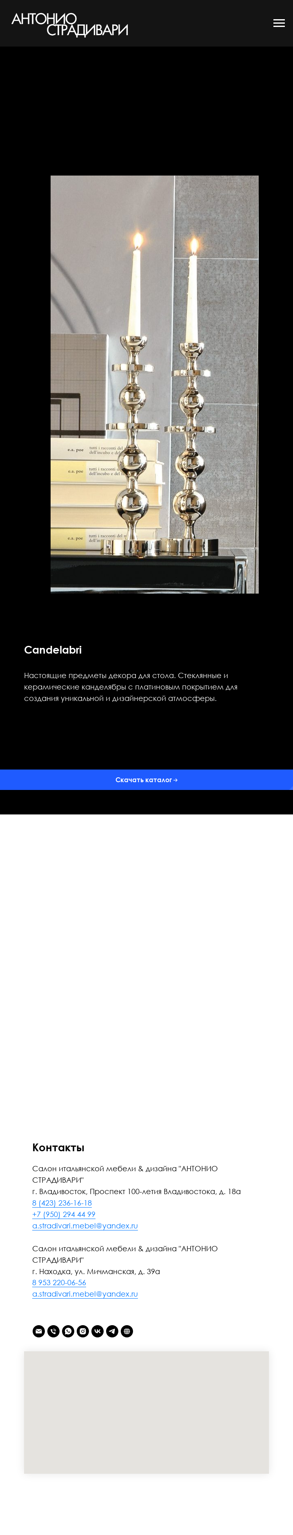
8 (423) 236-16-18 (62, 1202)
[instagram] (83, 1331)
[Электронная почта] (39, 1331)
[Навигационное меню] (279, 23)
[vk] (97, 1331)
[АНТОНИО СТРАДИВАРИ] (127, 1331)
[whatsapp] (68, 1331)
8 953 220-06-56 (59, 1282)
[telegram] (112, 1331)
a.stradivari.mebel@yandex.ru (85, 1225)
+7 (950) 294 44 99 (63, 1214)
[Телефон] (53, 1331)
